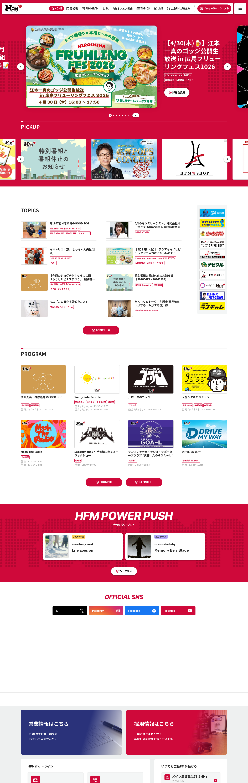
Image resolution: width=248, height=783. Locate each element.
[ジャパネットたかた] (212, 254)
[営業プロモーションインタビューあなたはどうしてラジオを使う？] (212, 295)
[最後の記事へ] (20, 66)
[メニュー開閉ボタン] (240, 8)
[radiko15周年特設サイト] (212, 213)
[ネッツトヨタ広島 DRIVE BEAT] (212, 244)
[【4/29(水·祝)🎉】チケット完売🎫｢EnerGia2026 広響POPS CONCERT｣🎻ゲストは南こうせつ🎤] (124, 159)
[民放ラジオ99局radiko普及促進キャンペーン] (212, 223)
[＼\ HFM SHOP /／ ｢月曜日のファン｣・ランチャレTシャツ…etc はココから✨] (194, 159)
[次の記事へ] (227, 66)
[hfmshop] (212, 275)
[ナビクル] (212, 264)
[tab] (110, 115)
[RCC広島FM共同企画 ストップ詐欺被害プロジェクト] (212, 285)
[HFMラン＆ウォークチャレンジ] (212, 306)
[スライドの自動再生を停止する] (135, 115)
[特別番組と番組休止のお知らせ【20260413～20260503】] (53, 159)
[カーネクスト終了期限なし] (212, 233)
